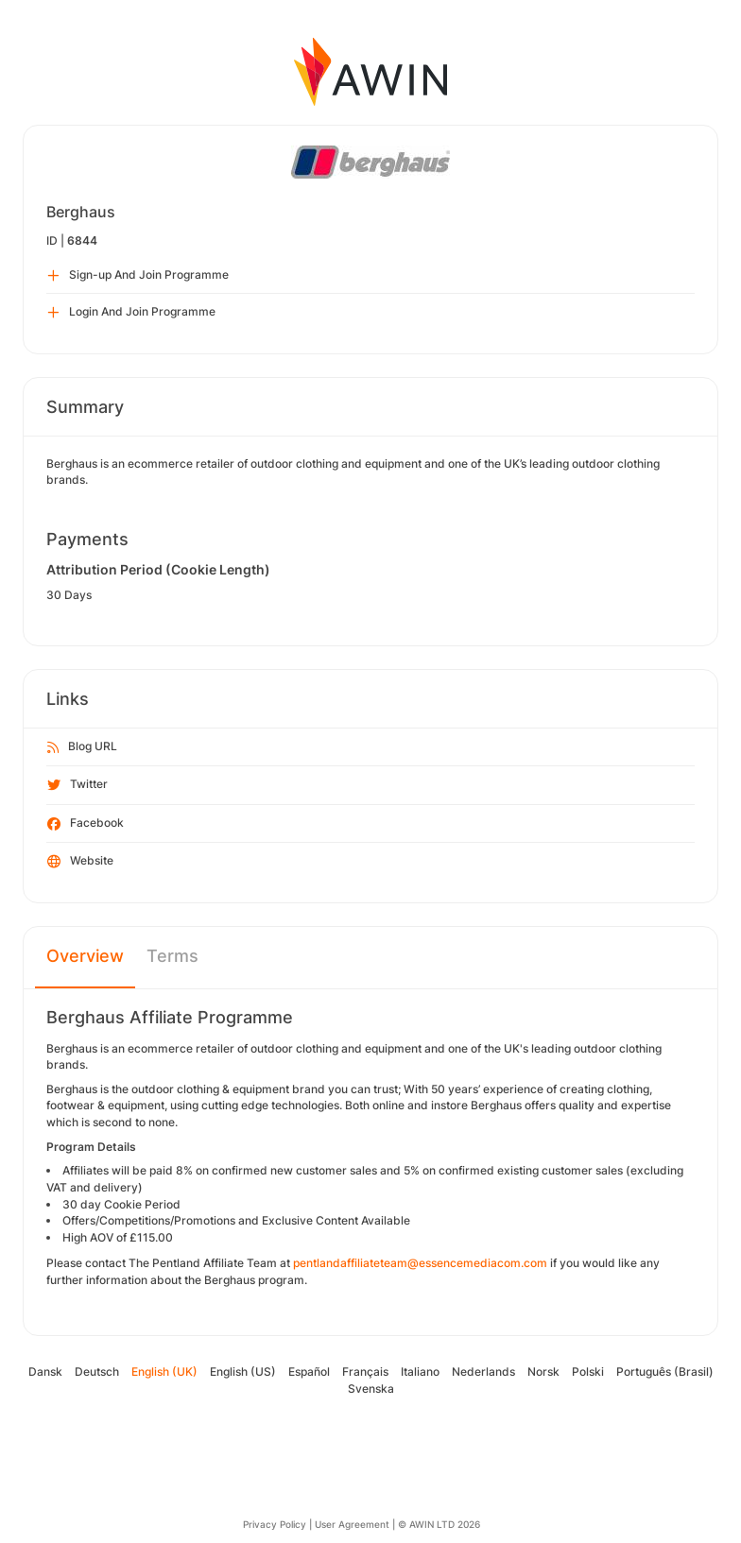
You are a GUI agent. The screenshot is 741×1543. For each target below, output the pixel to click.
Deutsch (97, 1371)
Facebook (85, 823)
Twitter (77, 785)
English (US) (243, 1371)
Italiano (420, 1371)
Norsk (543, 1371)
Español (309, 1371)
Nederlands (483, 1371)
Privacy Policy (274, 1524)
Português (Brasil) (665, 1371)
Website (80, 861)
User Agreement (352, 1524)
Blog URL (82, 747)
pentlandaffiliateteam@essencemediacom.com (420, 1263)
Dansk (45, 1371)
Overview (85, 956)
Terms (172, 956)
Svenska (371, 1388)
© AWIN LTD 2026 (439, 1524)
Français (365, 1371)
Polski (588, 1371)
